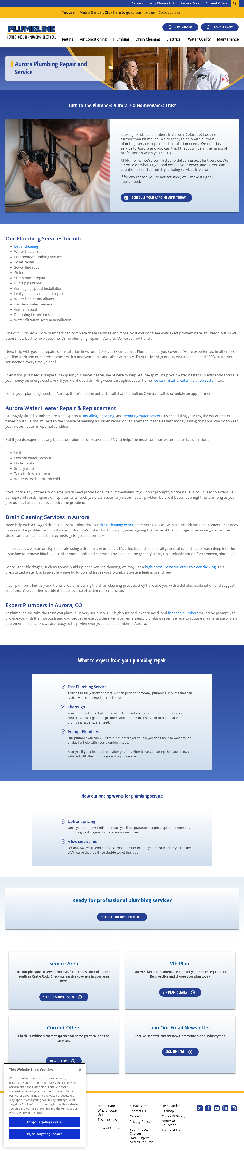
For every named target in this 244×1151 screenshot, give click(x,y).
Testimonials (107, 1119)
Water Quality (199, 39)
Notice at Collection (169, 1123)
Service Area (190, 3)
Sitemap (168, 1111)
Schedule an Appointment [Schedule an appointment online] (121, 916)
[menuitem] (137, 3)
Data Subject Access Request (141, 1140)
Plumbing (121, 39)
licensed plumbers (183, 613)
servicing (107, 415)
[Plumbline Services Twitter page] (200, 1108)
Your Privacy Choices (139, 1131)
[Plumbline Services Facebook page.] (208, 1108)
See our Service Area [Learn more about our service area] (62, 996)
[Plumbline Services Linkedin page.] (225, 1108)
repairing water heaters (142, 415)
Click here (113, 12)
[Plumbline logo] (31, 32)
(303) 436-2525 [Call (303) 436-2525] (180, 27)
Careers (137, 3)
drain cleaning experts (118, 525)
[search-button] (235, 3)
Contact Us (138, 1111)
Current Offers (216, 3)
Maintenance (228, 39)
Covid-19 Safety (173, 1116)
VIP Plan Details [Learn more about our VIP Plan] (179, 992)
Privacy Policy (140, 1121)
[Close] (80, 1070)
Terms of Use (172, 1130)
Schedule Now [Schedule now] (220, 27)
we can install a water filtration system (185, 380)
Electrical (173, 39)
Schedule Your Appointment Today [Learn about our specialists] (155, 197)
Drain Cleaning (148, 39)
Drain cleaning (26, 246)
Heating (66, 39)
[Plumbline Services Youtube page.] (217, 1108)
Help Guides (171, 1106)
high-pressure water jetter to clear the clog (180, 567)
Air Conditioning (93, 39)
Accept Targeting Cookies (45, 1122)
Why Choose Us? (162, 3)
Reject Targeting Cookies (44, 1134)
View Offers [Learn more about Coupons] (62, 1061)
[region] (45, 1105)
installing (90, 415)
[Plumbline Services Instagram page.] (234, 1108)
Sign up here (178, 1051)
